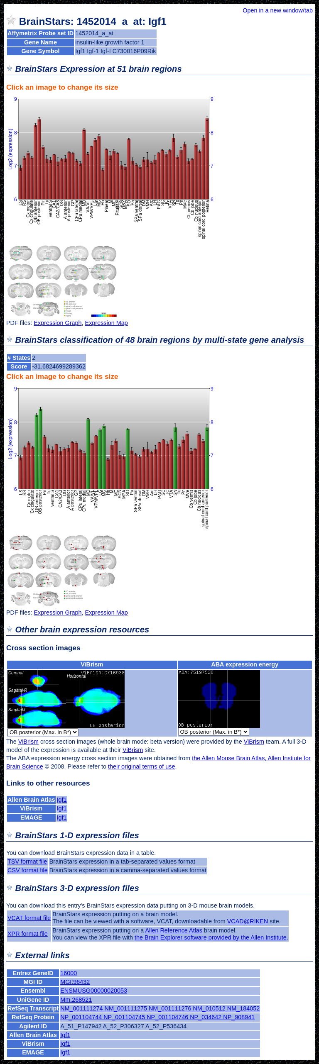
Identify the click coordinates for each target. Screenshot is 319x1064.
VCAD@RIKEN (247, 921)
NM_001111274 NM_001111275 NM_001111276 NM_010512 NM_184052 (160, 1008)
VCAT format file (29, 918)
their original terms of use (141, 766)
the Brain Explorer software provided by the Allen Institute (211, 937)
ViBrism (92, 664)
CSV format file (27, 870)
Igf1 (62, 799)
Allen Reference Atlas (173, 930)
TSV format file (27, 861)
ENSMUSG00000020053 (93, 990)
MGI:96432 (75, 982)
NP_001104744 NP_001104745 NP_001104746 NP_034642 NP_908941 (157, 1017)
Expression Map (106, 323)
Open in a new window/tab (278, 10)
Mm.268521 (76, 999)
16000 (68, 973)
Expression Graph (57, 323)
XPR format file (27, 933)
